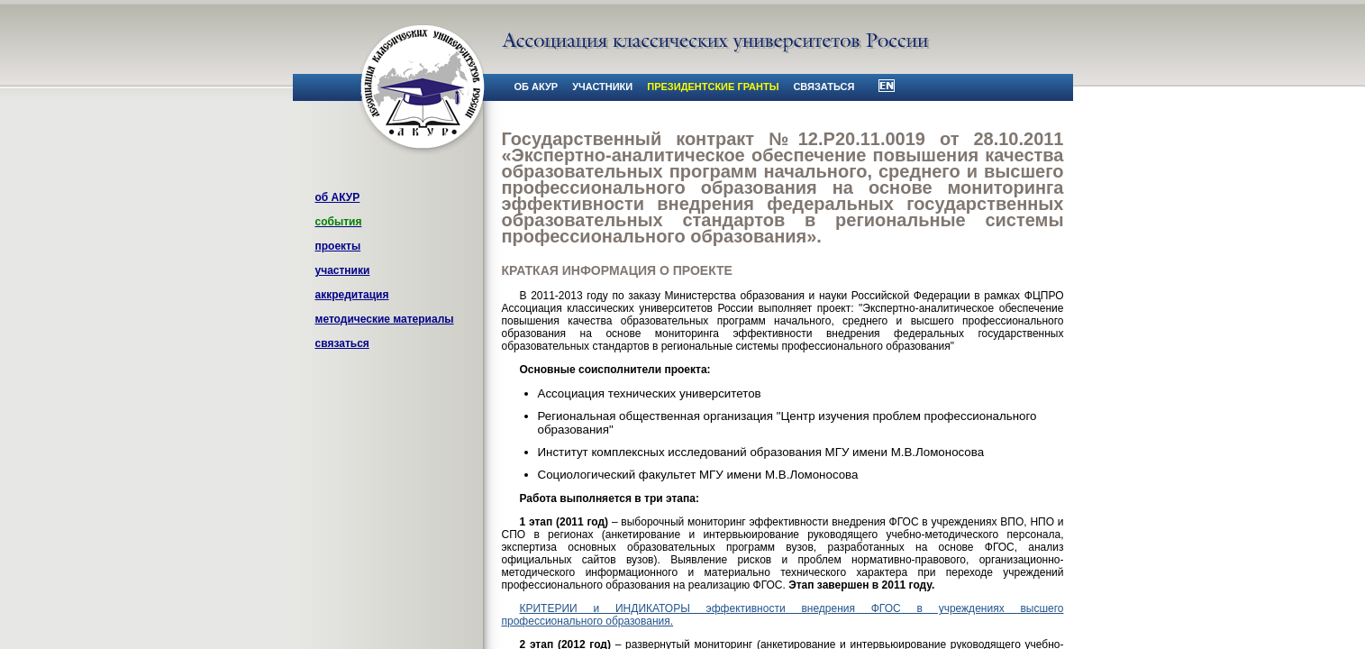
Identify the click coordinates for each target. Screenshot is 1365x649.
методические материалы (384, 319)
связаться (342, 343)
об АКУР (337, 197)
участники (342, 270)
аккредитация (352, 294)
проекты (338, 246)
